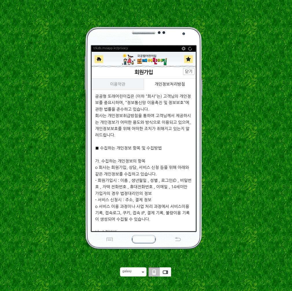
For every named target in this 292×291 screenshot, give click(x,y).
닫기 (189, 71)
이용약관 (117, 84)
